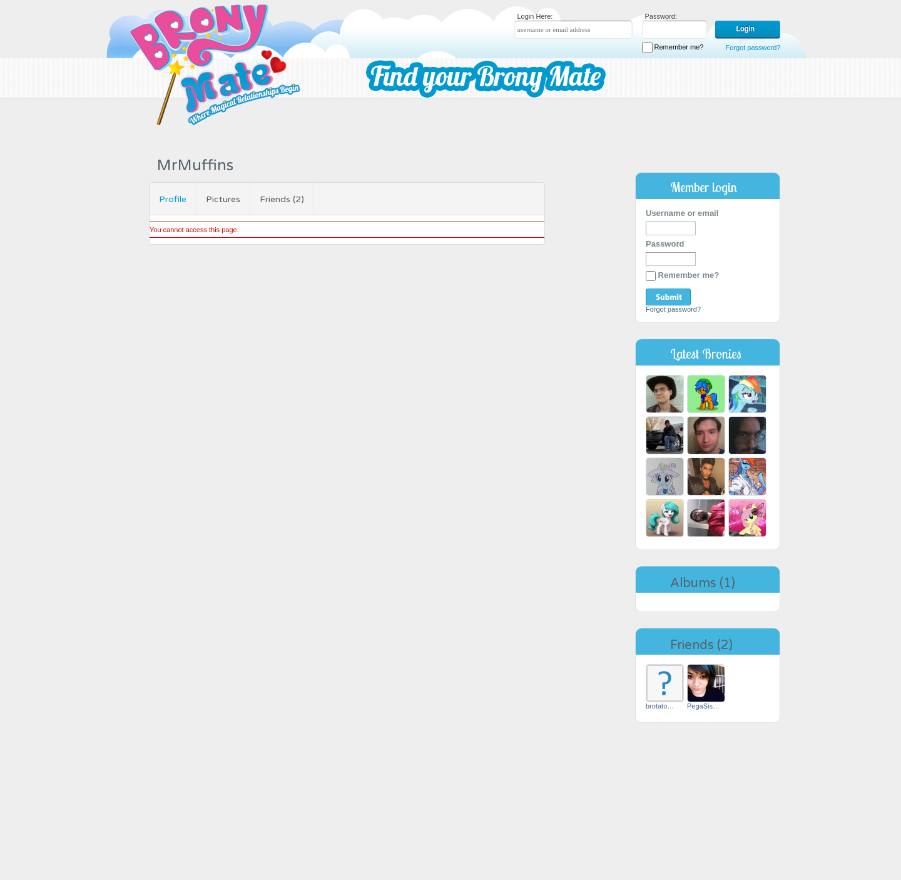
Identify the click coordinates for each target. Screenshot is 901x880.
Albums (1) (702, 583)
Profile (172, 199)
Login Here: (535, 16)
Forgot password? (752, 47)
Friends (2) (282, 199)
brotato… (660, 706)
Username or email (682, 213)
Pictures (223, 199)
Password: (661, 16)
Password (665, 243)
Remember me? (673, 47)
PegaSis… (703, 706)
